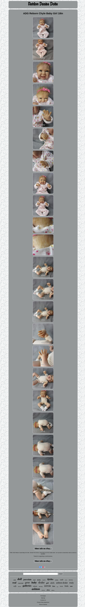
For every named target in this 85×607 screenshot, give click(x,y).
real (14, 582)
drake (41, 582)
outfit (61, 580)
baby (34, 582)
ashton (36, 589)
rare (71, 586)
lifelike (50, 579)
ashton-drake (62, 582)
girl (47, 583)
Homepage (43, 595)
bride (61, 586)
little (47, 586)
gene (27, 582)
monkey (56, 580)
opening (40, 586)
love (57, 586)
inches (39, 580)
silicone (52, 590)
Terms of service (43, 604)
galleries (27, 585)
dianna (19, 586)
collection (43, 590)
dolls (52, 583)
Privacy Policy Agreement (43, 602)
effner (48, 590)
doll (20, 579)
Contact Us (43, 600)
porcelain (27, 579)
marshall (20, 583)
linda (66, 586)
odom (66, 580)
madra (44, 580)
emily (14, 580)
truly (71, 582)
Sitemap (43, 598)
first (53, 586)
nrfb (15, 586)
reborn (35, 586)
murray (71, 580)
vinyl (34, 580)
